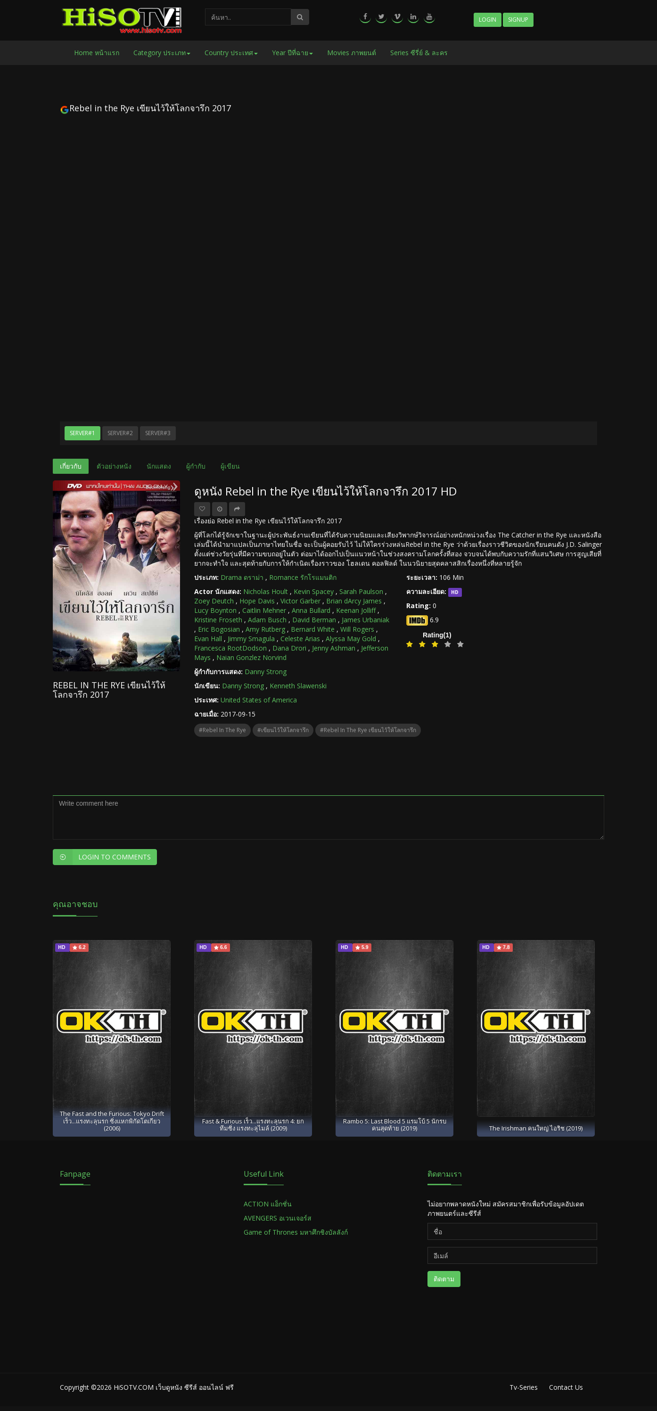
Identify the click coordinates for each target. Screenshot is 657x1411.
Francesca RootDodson (230, 648)
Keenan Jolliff (356, 610)
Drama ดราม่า (242, 577)
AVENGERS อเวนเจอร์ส (278, 1217)
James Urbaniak (365, 619)
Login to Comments (102, 857)
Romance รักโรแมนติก (303, 577)
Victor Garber (300, 600)
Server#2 (120, 433)
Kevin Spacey (314, 591)
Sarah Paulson (361, 591)
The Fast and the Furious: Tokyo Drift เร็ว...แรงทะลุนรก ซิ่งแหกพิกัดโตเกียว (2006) (112, 1120)
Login (487, 20)
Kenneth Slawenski (298, 685)
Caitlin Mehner (264, 610)
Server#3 (158, 433)
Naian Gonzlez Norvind (251, 657)
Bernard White (313, 629)
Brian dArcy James (354, 600)
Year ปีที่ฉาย (292, 52)
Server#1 (82, 433)
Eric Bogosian (219, 629)
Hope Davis (257, 600)
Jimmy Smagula (251, 638)
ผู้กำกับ (195, 466)
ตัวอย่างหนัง (114, 466)
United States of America (259, 699)
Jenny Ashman (333, 648)
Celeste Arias (300, 638)
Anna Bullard (311, 610)
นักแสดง (159, 466)
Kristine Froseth (218, 619)
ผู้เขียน (230, 466)
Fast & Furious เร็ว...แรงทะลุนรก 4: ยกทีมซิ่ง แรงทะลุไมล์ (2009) (253, 1124)
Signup (518, 20)
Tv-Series (523, 1387)
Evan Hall (208, 638)
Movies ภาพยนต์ (351, 52)
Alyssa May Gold (351, 638)
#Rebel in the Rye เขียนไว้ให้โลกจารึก (368, 730)
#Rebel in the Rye (222, 730)
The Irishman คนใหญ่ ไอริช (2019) (536, 1128)
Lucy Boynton (215, 610)
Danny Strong (266, 671)
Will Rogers (357, 629)
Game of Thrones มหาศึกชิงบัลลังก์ (297, 1232)
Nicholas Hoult (265, 591)
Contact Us (566, 1387)
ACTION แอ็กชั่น (268, 1203)
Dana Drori (289, 648)
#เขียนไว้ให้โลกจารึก (283, 730)
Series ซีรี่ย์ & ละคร (419, 52)
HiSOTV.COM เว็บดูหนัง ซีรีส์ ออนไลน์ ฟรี (174, 1387)
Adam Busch (267, 619)
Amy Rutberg (265, 629)
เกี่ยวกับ (71, 466)
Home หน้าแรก (96, 52)
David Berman (314, 619)
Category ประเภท (161, 52)
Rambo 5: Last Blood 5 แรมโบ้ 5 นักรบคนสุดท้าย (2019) (394, 1124)
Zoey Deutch (214, 600)
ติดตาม (444, 1278)
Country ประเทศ (231, 52)
